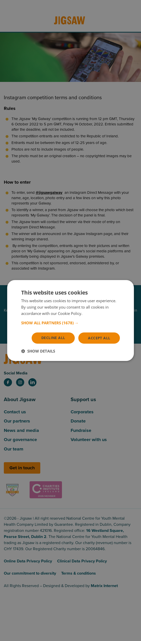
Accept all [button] (99, 337)
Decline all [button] (53, 337)
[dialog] (70, 320)
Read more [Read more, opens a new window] (92, 313)
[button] (70, 322)
